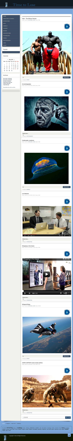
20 (17, 66)
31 (11, 70)
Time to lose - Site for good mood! (21, 5)
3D (3, 427)
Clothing (27, 427)
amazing (9, 428)
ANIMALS (28, 189)
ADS (5, 427)
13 (17, 65)
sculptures (44, 429)
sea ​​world (49, 429)
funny (63, 427)
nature (30, 429)
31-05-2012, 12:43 (31, 20)
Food (60, 427)
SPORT (28, 79)
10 (11, 65)
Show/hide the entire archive (9, 87)
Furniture (67, 427)
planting (39, 429)
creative (37, 427)
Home (3, 423)
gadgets (4, 429)
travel (66, 429)
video (7, 430)
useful (3, 430)
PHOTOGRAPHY (30, 136)
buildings (19, 427)
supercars (56, 429)
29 (6, 70)
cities (24, 427)
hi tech (16, 429)
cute (40, 427)
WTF (9, 430)
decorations (44, 427)
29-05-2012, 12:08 (31, 141)
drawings (49, 427)
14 (4, 66)
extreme (56, 427)
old (33, 429)
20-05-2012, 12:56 (31, 305)
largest (23, 429)
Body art (15, 427)
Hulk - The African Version (29, 18)
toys (60, 429)
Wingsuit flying (26, 304)
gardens (8, 429)
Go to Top (69, 435)
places (35, 429)
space (52, 429)
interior (19, 429)
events (53, 427)
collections (32, 427)
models (26, 429)
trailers (62, 429)
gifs (11, 429)
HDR (13, 429)
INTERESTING (29, 241)
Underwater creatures (28, 140)
